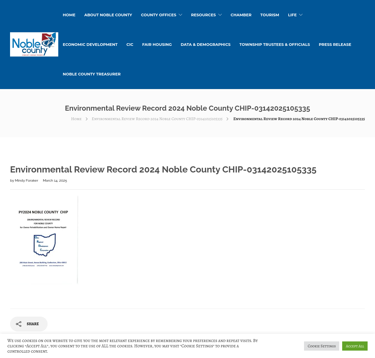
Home (76, 119)
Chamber (241, 14)
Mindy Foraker (27, 180)
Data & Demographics (206, 44)
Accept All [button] (355, 346)
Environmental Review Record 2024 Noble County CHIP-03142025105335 (157, 119)
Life (292, 14)
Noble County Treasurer (91, 74)
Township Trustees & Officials (275, 44)
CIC (130, 44)
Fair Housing (157, 44)
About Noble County (108, 14)
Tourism (269, 14)
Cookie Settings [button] (322, 346)
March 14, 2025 (55, 180)
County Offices (158, 14)
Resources (203, 14)
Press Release (335, 44)
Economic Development (90, 44)
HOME (69, 14)
